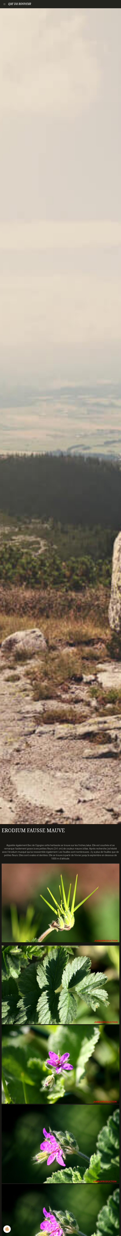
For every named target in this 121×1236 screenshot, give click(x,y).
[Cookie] (7, 1229)
